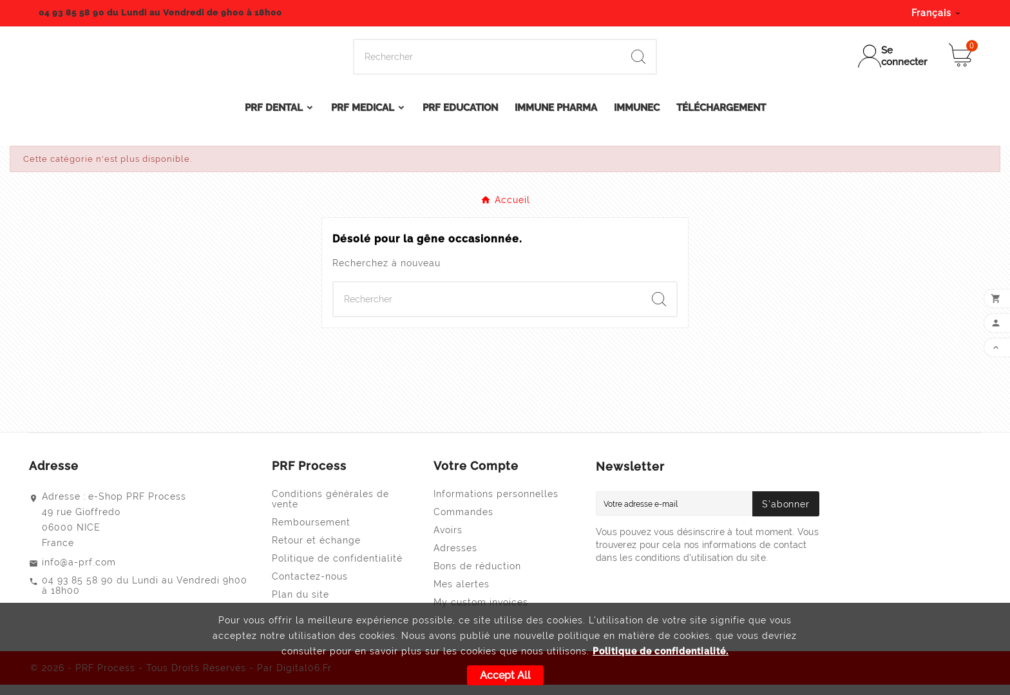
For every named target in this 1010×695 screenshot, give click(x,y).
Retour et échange (316, 550)
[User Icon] (893, 61)
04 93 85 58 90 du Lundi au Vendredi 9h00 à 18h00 (144, 595)
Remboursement (311, 532)
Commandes (463, 522)
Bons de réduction (477, 576)
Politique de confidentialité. (661, 651)
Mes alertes (462, 594)
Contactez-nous (310, 587)
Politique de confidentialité (337, 568)
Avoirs (448, 540)
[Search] (488, 62)
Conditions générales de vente (330, 509)
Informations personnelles (496, 504)
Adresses (455, 558)
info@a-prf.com (79, 572)
